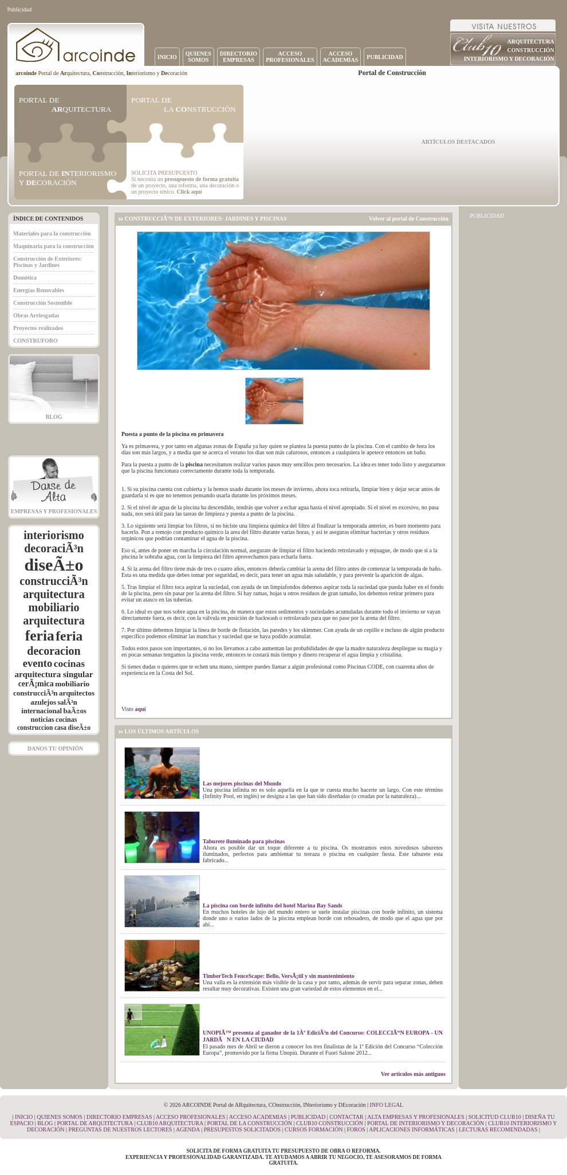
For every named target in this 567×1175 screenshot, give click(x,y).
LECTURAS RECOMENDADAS (498, 1129)
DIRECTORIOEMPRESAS (238, 56)
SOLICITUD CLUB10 (494, 1117)
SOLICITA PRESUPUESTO (164, 173)
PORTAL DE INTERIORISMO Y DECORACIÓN (425, 1123)
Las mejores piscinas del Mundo (242, 783)
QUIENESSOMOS (198, 56)
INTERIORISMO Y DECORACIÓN (509, 59)
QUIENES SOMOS (59, 1117)
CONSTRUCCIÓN (530, 50)
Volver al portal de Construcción (408, 218)
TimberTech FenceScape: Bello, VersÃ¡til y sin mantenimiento (279, 976)
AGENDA (188, 1129)
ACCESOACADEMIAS (341, 56)
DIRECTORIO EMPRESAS (119, 1117)
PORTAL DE (65, 104)
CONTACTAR (346, 1117)
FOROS (355, 1129)
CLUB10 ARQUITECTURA (170, 1123)
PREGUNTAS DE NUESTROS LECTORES (120, 1129)
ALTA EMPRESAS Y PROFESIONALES (415, 1117)
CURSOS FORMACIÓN (313, 1129)
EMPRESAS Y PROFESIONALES (54, 511)
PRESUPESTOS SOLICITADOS (242, 1129)
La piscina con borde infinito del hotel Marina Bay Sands (272, 905)
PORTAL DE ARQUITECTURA (95, 1123)
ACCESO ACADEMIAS (258, 1117)
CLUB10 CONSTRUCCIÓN (329, 1123)
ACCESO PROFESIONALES (190, 1117)
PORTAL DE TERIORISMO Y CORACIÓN (67, 178)
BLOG (54, 417)
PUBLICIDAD (385, 57)
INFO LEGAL (387, 1105)
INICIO (167, 57)
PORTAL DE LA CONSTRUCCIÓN (250, 1123)
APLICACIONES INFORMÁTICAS (412, 1129)
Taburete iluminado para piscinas (244, 841)
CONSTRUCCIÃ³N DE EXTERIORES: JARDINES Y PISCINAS (206, 218)
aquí (140, 709)
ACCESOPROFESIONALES (290, 56)
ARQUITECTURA (530, 41)
